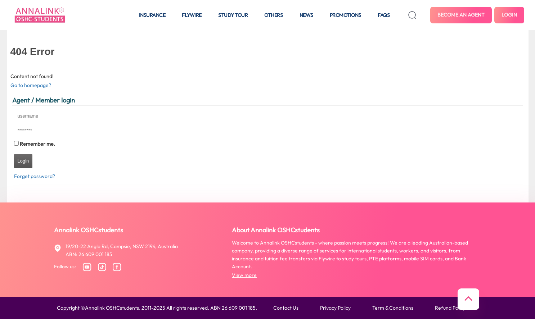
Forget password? (34, 176)
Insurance (152, 15)
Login (509, 15)
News (306, 15)
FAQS (384, 15)
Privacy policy (335, 308)
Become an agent (461, 15)
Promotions (345, 15)
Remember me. (37, 144)
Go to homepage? (30, 85)
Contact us (285, 308)
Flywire (192, 15)
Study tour (233, 15)
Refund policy (450, 308)
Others (273, 15)
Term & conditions (392, 308)
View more (244, 275)
